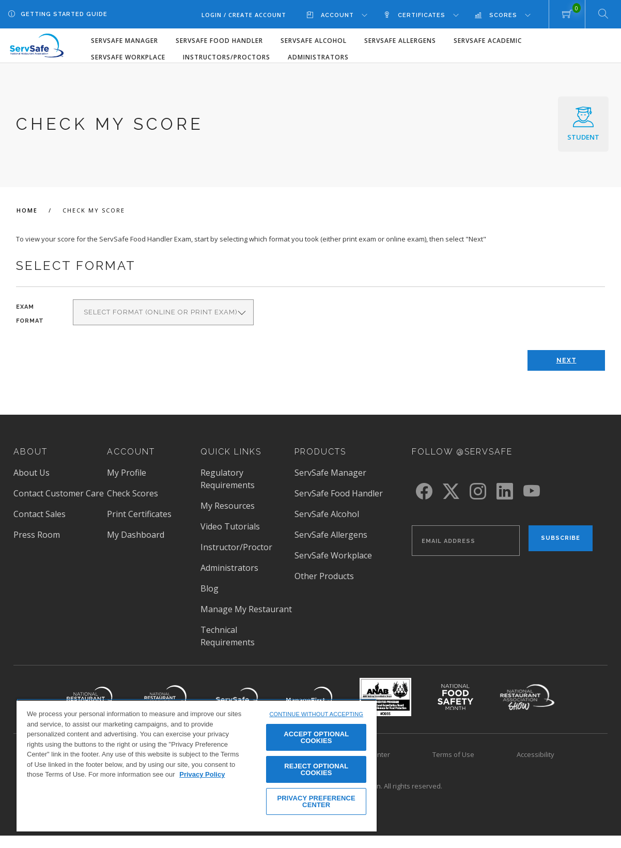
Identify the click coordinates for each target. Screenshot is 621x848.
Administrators (318, 57)
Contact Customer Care (58, 493)
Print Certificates (139, 514)
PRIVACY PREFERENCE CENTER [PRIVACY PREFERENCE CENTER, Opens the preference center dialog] (316, 801)
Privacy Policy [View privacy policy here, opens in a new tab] (202, 774)
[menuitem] (344, 15)
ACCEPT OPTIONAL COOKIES (316, 737)
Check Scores (132, 493)
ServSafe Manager (124, 40)
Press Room (36, 534)
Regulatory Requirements (227, 479)
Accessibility (535, 754)
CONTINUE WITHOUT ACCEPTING (316, 714)
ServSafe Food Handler (219, 40)
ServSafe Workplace (128, 57)
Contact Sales (39, 514)
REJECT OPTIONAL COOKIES (316, 769)
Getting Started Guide (64, 14)
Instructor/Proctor (236, 547)
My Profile (126, 472)
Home (28, 210)
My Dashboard (135, 534)
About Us (31, 472)
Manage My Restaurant (246, 609)
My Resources (227, 505)
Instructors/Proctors (226, 57)
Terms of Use (453, 754)
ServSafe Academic (488, 40)
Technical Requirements (227, 636)
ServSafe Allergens (400, 40)
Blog (209, 588)
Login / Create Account (243, 15)
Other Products (324, 576)
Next (566, 360)
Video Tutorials (230, 526)
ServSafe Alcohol (314, 40)
